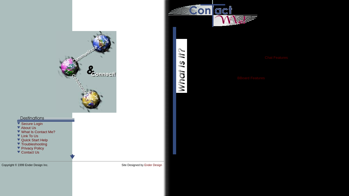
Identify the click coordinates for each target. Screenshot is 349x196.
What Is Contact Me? (38, 132)
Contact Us (30, 152)
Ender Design (153, 165)
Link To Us (29, 136)
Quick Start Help (34, 140)
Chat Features (276, 58)
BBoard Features (251, 78)
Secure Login (32, 124)
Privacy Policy (32, 148)
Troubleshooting (34, 144)
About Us (28, 128)
